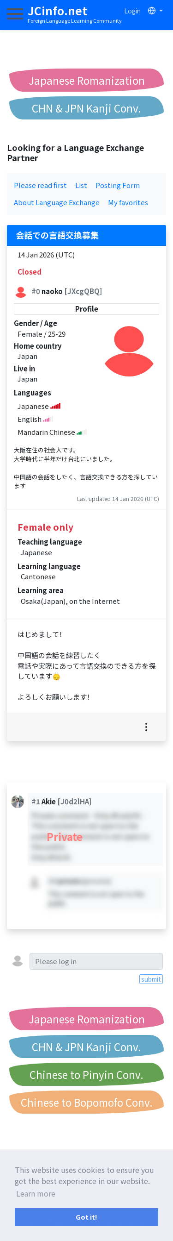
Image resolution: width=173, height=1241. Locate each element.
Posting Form (117, 185)
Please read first (40, 185)
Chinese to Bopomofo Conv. (87, 1102)
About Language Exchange (57, 202)
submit (151, 979)
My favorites (128, 202)
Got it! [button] (86, 1217)
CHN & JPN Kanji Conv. (86, 107)
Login (132, 10)
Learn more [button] (35, 1193)
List (81, 185)
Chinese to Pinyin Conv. (86, 1074)
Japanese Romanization (87, 80)
